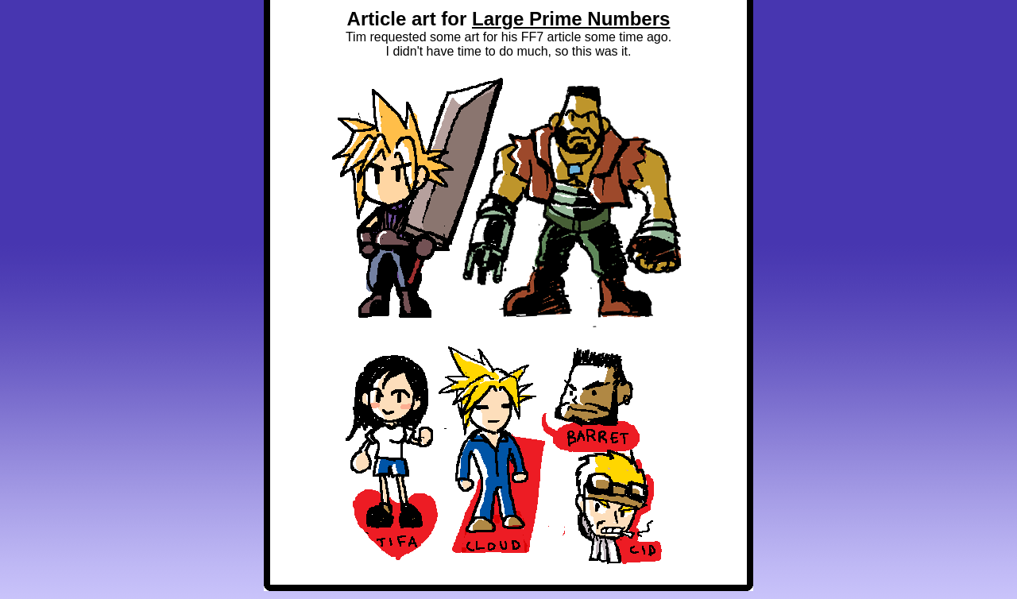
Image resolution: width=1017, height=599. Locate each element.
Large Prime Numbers (571, 18)
